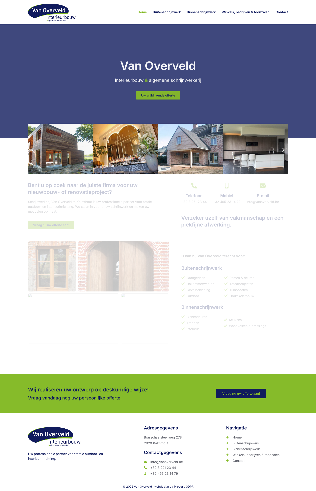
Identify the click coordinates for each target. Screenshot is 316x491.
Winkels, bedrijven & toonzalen (245, 12)
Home (142, 12)
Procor (178, 486)
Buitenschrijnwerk (167, 12)
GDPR (189, 486)
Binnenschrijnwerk (201, 12)
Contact (281, 12)
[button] (32, 154)
